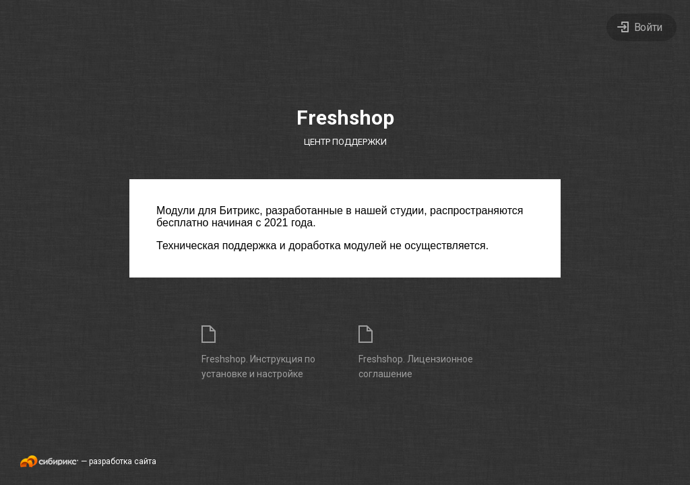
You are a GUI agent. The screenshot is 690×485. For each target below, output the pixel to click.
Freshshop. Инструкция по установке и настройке (258, 366)
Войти (648, 27)
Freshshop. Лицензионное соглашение (415, 366)
